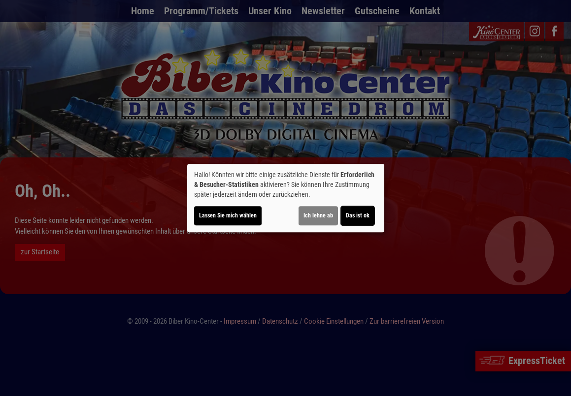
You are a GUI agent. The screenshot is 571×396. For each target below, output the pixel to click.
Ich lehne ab (318, 215)
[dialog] (285, 198)
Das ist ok (357, 215)
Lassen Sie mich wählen (228, 215)
